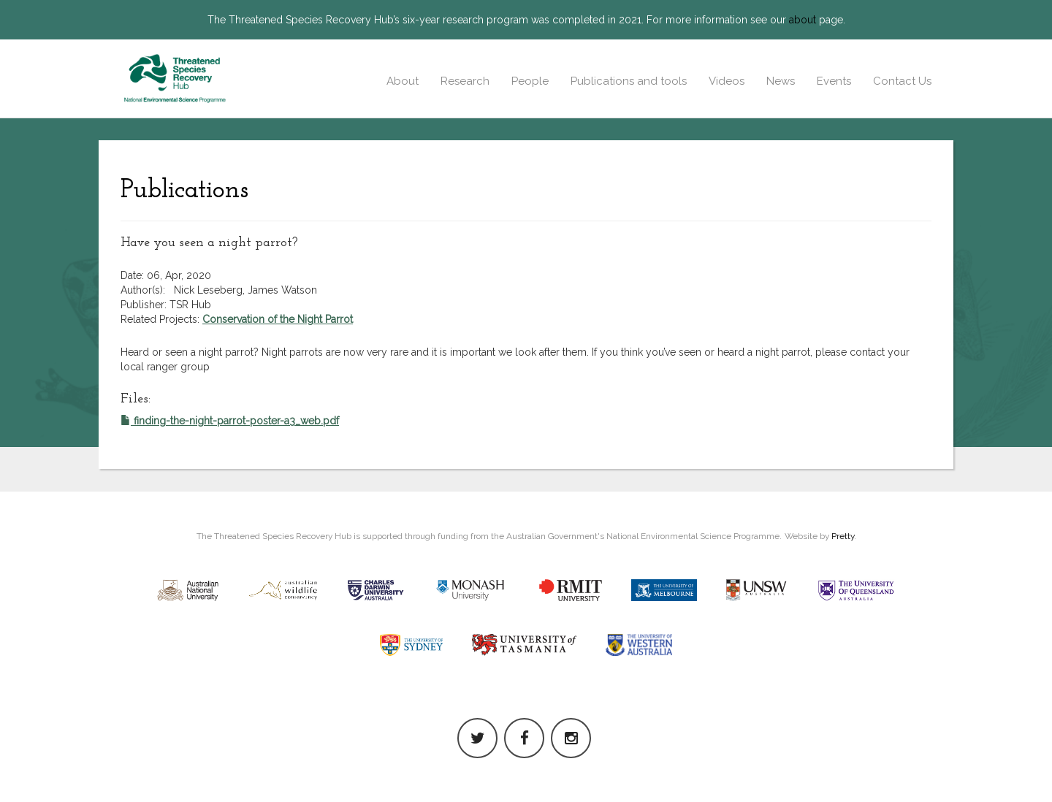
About (402, 81)
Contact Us (902, 81)
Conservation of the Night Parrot (277, 319)
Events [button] (834, 81)
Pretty (842, 536)
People (530, 81)
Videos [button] (726, 81)
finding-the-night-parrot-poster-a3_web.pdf (230, 421)
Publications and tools (629, 81)
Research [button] (465, 81)
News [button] (780, 81)
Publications (184, 190)
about (802, 20)
